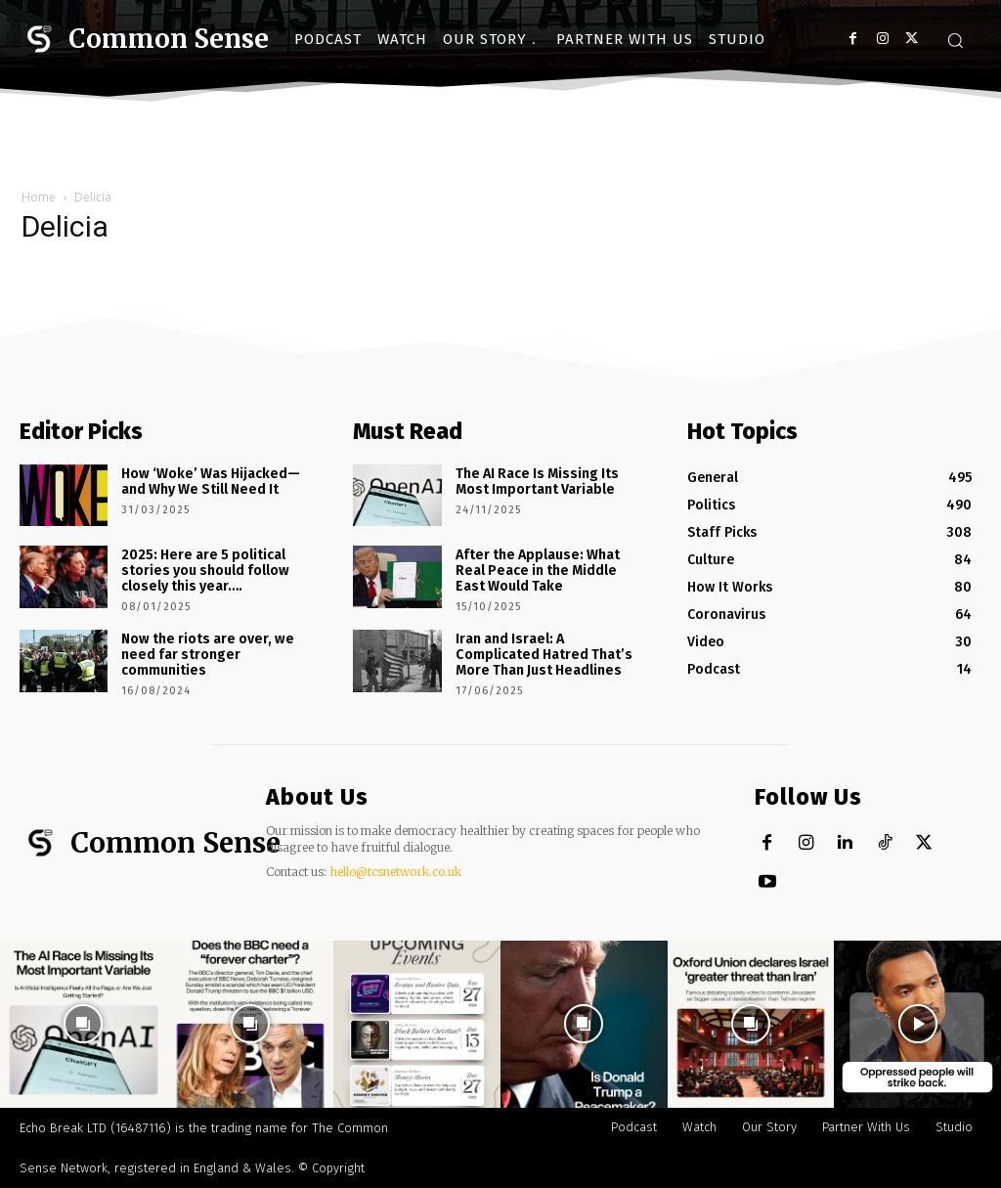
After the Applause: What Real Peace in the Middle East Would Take (538, 570)
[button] (955, 40)
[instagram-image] (83, 1024)
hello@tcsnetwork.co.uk (395, 871)
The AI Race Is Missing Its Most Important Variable (537, 481)
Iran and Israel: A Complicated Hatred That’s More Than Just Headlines (543, 653)
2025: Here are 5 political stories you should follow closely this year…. (204, 570)
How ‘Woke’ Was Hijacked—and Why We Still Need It (209, 481)
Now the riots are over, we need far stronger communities (206, 653)
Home (39, 197)
